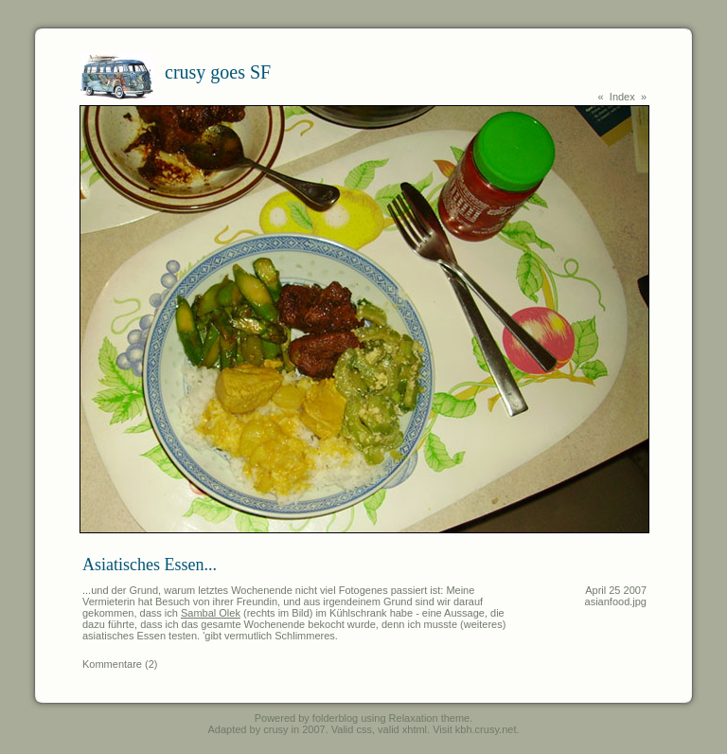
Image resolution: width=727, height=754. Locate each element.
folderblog (335, 718)
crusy (275, 729)
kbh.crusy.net (486, 729)
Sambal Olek (210, 613)
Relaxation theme (429, 718)
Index (622, 96)
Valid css (351, 729)
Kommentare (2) (119, 664)
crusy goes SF (218, 72)
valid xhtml (402, 729)
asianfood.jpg (616, 601)
